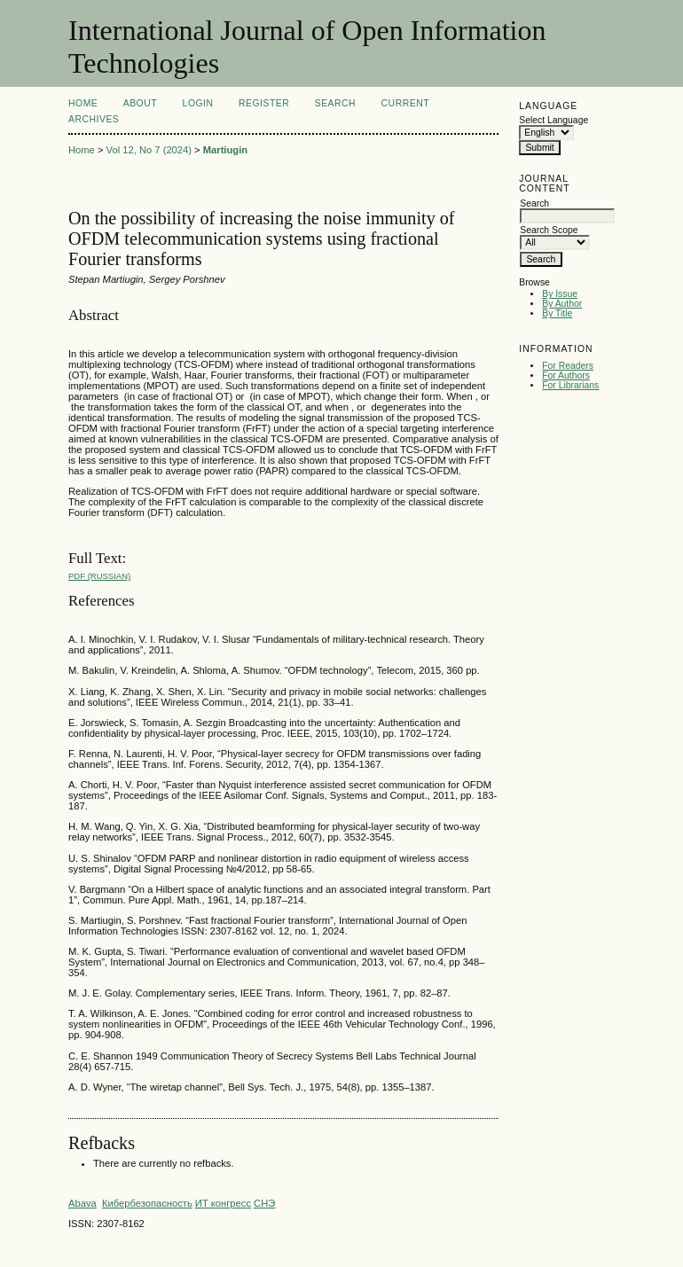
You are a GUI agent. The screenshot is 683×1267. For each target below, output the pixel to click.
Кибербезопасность (147, 1203)
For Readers (567, 366)
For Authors (566, 375)
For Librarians (570, 385)
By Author (562, 304)
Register (264, 103)
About (140, 103)
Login (198, 103)
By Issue (559, 294)
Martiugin (225, 150)
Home (83, 103)
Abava (82, 1203)
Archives (93, 119)
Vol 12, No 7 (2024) (149, 150)
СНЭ (264, 1203)
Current (405, 103)
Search (335, 103)
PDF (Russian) (99, 576)
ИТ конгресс (223, 1203)
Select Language (553, 120)
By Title (557, 313)
